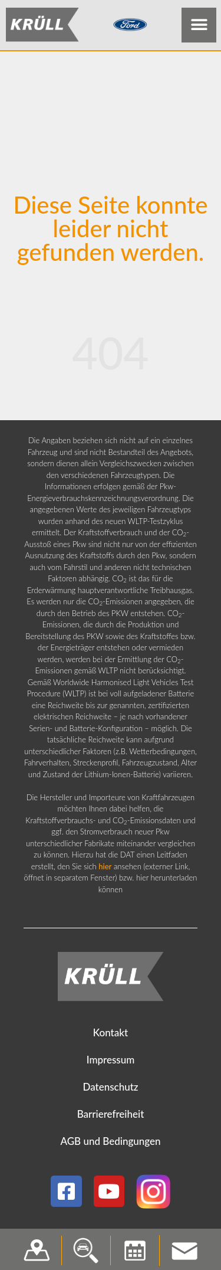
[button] (199, 25)
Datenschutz (110, 1089)
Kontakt (110, 1035)
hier (104, 868)
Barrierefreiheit (110, 1116)
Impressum (111, 1062)
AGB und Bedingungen (110, 1143)
